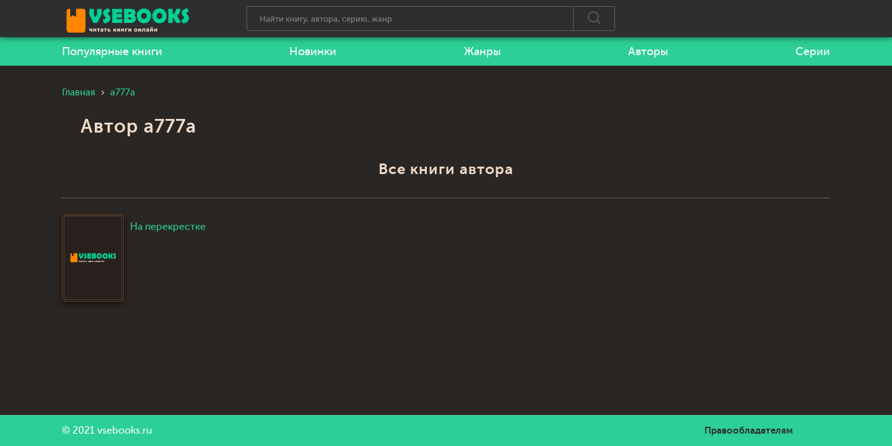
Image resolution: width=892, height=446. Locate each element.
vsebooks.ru (124, 430)
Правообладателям (748, 430)
